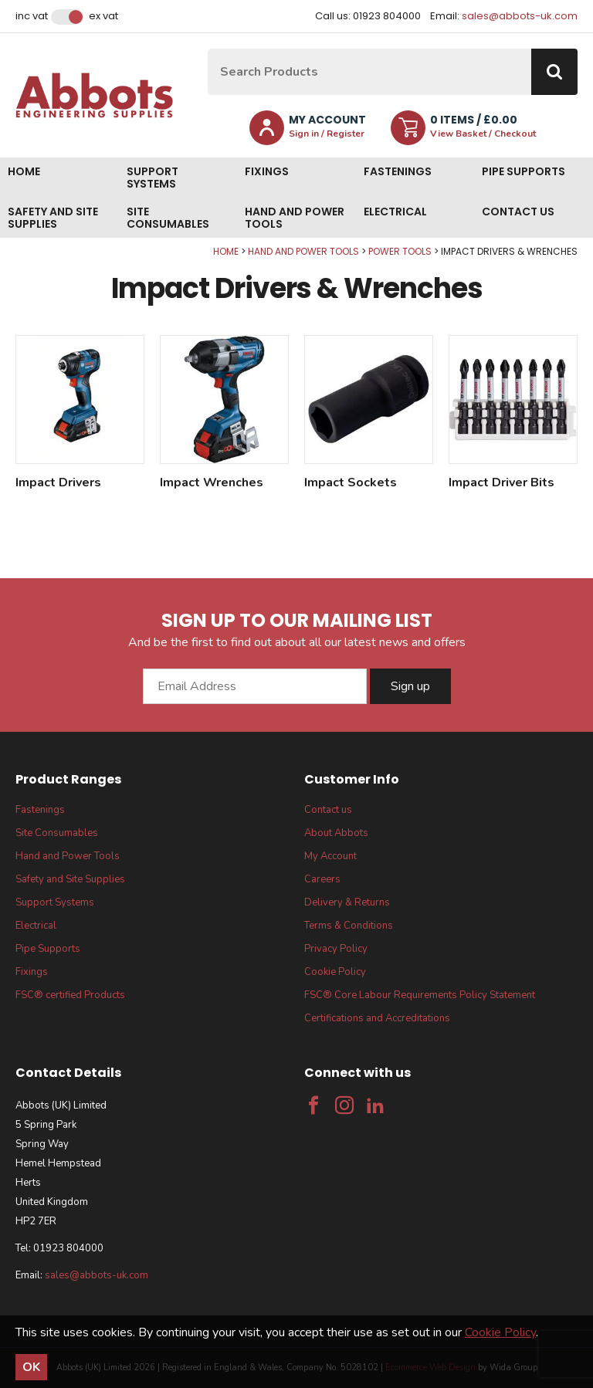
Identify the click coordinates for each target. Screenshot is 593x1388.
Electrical (395, 211)
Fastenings (398, 171)
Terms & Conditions (348, 926)
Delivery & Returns (347, 902)
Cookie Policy (335, 972)
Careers (322, 879)
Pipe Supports (523, 171)
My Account (330, 856)
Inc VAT (31, 16)
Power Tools (400, 251)
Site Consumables (168, 218)
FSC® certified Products (70, 995)
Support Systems (152, 177)
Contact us (518, 211)
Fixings (267, 171)
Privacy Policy (336, 949)
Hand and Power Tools (294, 218)
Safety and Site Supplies (53, 218)
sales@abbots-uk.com (520, 15)
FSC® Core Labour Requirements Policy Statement (419, 995)
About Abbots (336, 833)
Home (24, 171)
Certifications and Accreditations (377, 1018)
